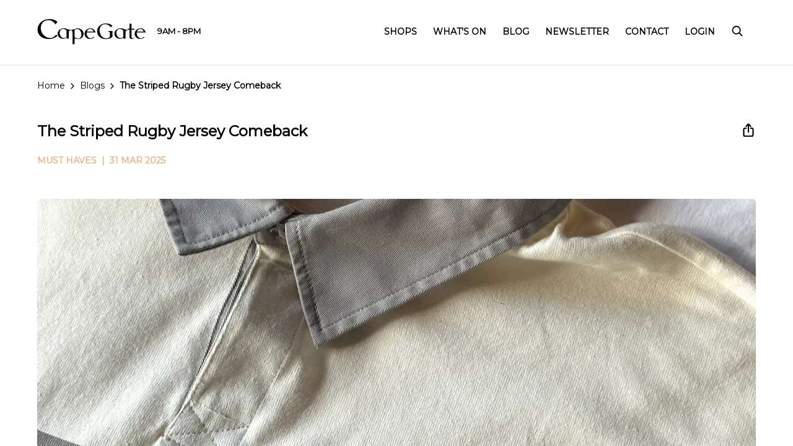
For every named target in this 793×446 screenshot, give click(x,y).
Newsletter (577, 31)
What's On (459, 31)
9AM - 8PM (179, 31)
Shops (400, 31)
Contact (646, 31)
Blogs (92, 85)
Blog (515, 31)
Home (51, 85)
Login (700, 31)
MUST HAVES (67, 160)
